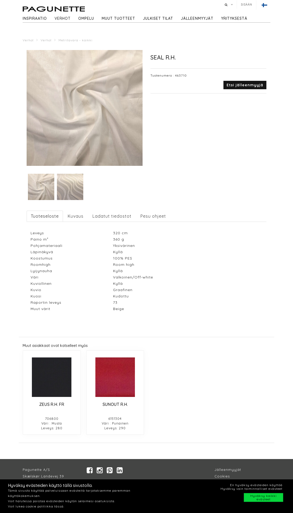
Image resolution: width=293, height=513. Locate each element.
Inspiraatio (35, 18)
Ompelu (86, 18)
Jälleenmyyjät (197, 18)
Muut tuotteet (118, 18)
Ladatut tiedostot (111, 216)
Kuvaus (76, 216)
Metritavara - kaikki (75, 40)
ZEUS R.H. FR (51, 404)
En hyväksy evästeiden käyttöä (256, 485)
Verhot (63, 18)
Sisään (246, 4)
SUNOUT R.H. (115, 404)
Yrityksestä (234, 18)
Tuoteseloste (45, 216)
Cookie (221, 476)
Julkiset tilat (158, 18)
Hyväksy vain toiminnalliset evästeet (251, 488)
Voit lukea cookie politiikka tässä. (36, 506)
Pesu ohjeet (153, 216)
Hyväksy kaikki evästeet (263, 497)
